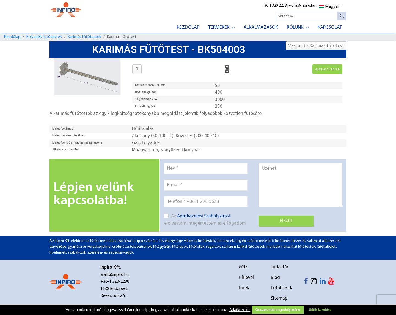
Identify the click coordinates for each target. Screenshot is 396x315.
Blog (275, 277)
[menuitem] (188, 27)
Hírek (244, 288)
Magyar (329, 6)
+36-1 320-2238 (274, 6)
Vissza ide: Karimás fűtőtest (316, 46)
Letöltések (281, 288)
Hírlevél (246, 277)
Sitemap (279, 298)
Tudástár (279, 267)
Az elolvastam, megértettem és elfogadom (205, 220)
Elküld (286, 221)
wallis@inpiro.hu (302, 6)
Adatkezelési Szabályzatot (204, 216)
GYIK (243, 267)
